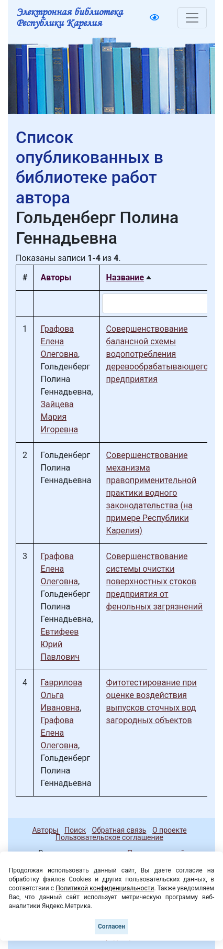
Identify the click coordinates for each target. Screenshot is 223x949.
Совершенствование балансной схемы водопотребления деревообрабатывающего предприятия (157, 354)
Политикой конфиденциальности (104, 888)
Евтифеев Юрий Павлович (60, 644)
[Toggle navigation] (192, 17)
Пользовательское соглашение (109, 837)
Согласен (111, 926)
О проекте (169, 830)
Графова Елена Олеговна (59, 341)
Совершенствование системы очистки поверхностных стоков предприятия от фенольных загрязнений (154, 581)
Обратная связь (119, 830)
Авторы (45, 830)
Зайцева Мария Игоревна (59, 416)
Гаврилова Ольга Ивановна (61, 695)
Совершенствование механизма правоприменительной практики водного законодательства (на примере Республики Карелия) (151, 493)
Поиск (75, 830)
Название (125, 277)
